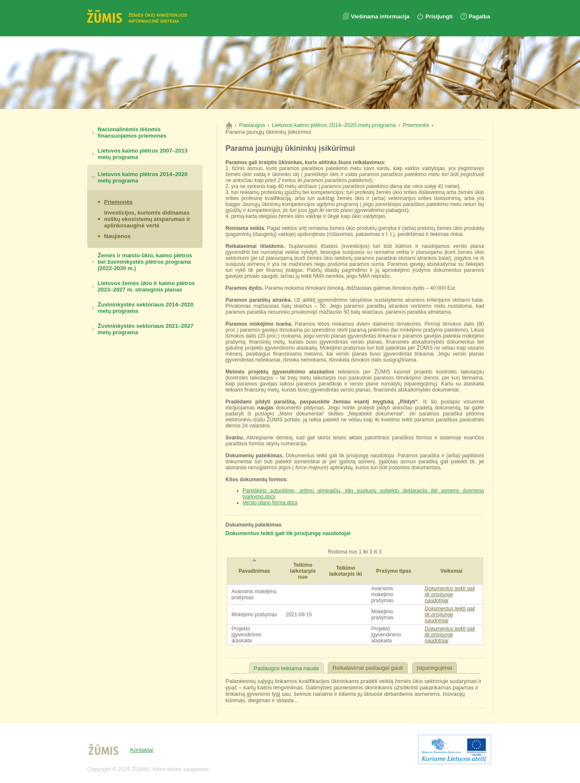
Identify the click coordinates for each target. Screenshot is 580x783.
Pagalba (479, 16)
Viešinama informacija (381, 16)
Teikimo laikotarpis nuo (303, 571)
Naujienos (117, 236)
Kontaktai (141, 750)
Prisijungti (439, 16)
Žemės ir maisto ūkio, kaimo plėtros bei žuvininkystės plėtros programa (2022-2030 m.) (145, 261)
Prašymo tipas (393, 571)
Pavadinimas (254, 571)
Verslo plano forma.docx (270, 503)
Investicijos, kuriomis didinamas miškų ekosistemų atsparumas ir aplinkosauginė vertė (147, 219)
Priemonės (118, 202)
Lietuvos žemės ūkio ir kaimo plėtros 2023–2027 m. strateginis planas (146, 286)
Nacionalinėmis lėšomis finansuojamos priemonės (132, 132)
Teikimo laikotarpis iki (345, 571)
